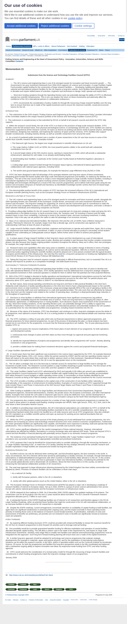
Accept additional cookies (21, 25)
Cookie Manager (93, 599)
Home (8, 46)
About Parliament (58, 46)
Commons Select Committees (110, 54)
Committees (62, 50)
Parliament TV (92, 50)
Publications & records (77, 50)
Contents (19, 61)
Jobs (46, 600)
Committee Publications (69, 54)
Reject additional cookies (55, 25)
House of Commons (13, 50)
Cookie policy (83, 599)
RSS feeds (111, 35)
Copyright (66, 600)
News (101, 50)
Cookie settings (83, 25)
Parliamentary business (22, 46)
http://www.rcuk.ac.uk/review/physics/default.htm (28, 575)
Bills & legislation (50, 50)
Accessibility (91, 35)
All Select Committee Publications (88, 54)
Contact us (121, 35)
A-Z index (8, 600)
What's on (38, 50)
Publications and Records (53, 54)
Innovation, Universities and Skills (15, 55)
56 (62, 256)
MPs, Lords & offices (41, 46)
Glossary (15, 600)
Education (90, 46)
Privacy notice (74, 599)
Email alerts (101, 35)
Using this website (55, 600)
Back (51, 575)
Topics (107, 50)
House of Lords (27, 50)
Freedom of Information (36, 600)
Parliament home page (21, 54)
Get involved (72, 46)
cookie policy (75, 18)
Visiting (82, 46)
